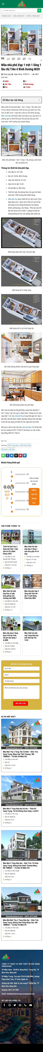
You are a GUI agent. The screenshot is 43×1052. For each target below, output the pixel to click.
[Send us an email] (20, 1005)
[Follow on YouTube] (30, 1005)
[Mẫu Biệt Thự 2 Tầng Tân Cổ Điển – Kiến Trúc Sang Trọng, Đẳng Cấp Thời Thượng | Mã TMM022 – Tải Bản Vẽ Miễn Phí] (21, 734)
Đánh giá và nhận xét (34, 496)
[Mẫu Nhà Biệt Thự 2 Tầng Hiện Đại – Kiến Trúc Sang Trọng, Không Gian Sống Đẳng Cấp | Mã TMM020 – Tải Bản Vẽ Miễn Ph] (21, 902)
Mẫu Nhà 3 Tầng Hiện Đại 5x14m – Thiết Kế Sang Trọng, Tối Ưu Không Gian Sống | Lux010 (20, 810)
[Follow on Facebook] (4, 1005)
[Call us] (25, 1005)
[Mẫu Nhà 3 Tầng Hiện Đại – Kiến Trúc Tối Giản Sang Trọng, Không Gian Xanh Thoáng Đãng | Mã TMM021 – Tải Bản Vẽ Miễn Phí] (21, 845)
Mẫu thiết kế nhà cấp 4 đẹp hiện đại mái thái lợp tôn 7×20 (31, 636)
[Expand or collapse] (39, 100)
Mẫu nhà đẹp (18, 16)
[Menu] (3, 4)
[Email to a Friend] (16, 456)
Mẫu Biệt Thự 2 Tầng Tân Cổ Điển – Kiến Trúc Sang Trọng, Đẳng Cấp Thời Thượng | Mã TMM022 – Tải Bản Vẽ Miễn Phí (20, 754)
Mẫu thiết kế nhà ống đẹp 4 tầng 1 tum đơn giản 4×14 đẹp (31, 550)
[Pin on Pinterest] (20, 456)
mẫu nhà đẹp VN (28, 427)
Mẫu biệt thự (12, 199)
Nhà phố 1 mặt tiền (8, 449)
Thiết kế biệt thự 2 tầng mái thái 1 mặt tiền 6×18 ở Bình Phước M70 (10, 550)
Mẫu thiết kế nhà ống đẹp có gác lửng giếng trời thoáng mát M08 (9, 594)
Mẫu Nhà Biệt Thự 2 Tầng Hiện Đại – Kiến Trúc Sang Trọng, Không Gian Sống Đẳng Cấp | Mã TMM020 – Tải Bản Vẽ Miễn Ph (21, 922)
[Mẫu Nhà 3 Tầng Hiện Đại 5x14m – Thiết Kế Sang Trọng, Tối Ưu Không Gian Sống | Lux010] (21, 791)
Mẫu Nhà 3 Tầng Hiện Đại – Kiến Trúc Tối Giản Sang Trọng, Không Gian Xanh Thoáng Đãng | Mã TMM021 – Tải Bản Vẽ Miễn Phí (20, 865)
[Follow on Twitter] (14, 1005)
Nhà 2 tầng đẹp (33, 16)
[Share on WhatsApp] (3, 456)
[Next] (41, 60)
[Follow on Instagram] (9, 1005)
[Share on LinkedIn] (25, 456)
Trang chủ (6, 16)
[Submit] (39, 10)
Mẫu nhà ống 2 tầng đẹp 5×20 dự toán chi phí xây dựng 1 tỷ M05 (10, 636)
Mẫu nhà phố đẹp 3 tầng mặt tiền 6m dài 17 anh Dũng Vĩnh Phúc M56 (31, 594)
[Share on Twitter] (12, 456)
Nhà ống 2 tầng (26, 445)
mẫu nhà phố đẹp (17, 416)
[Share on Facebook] (8, 456)
